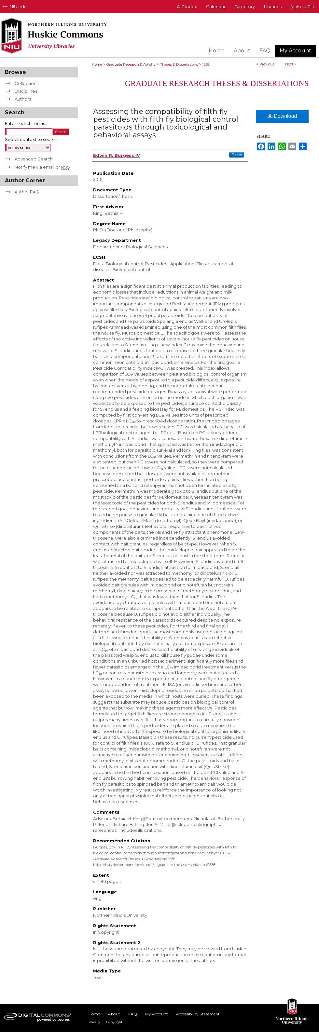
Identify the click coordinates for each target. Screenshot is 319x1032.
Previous (266, 64)
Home (97, 64)
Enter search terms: (25, 123)
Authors (23, 99)
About (114, 1013)
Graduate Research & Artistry (131, 64)
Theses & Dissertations (179, 64)
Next (289, 64)
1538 (205, 64)
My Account (156, 1013)
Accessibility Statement (198, 1013)
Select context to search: (31, 139)
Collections (26, 83)
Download (282, 116)
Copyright (114, 1022)
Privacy (94, 1022)
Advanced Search (34, 158)
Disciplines (26, 91)
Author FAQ (27, 191)
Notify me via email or (42, 167)
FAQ (132, 1013)
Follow (236, 155)
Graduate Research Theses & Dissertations (217, 83)
